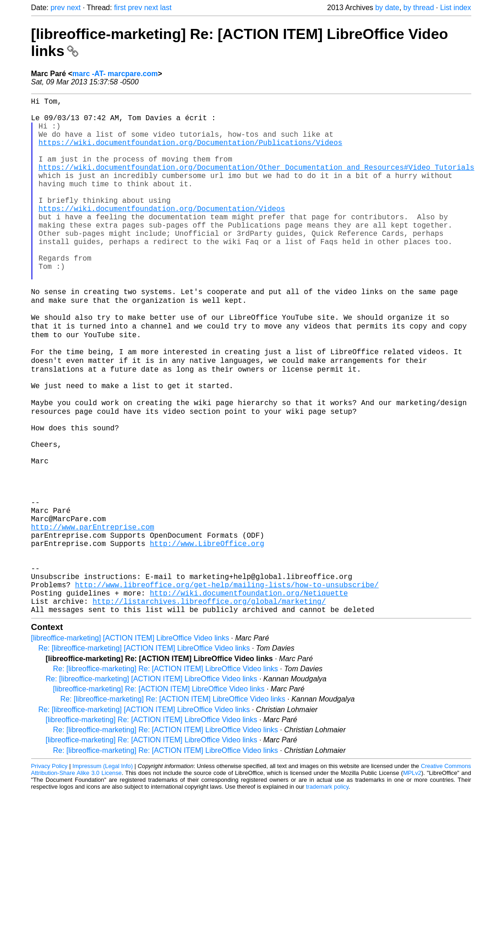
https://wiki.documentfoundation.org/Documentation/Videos (162, 234)
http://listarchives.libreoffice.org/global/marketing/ (209, 708)
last (165, 7)
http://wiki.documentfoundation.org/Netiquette (249, 698)
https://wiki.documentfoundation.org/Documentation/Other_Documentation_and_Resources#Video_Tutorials (256, 183)
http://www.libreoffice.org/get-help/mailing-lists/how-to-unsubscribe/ (227, 688)
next (74, 7)
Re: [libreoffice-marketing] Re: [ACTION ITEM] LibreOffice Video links (165, 778)
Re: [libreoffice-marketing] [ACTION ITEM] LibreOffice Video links (144, 757)
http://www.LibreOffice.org (207, 638)
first (120, 7)
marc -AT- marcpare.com (115, 74)
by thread (418, 7)
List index (455, 7)
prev (57, 7)
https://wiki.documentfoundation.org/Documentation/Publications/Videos (190, 153)
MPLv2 (412, 882)
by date (387, 7)
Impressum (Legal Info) (102, 875)
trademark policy (327, 895)
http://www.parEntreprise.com (92, 618)
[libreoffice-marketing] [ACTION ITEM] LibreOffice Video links (130, 747)
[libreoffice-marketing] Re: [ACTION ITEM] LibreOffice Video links (159, 798)
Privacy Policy (49, 875)
